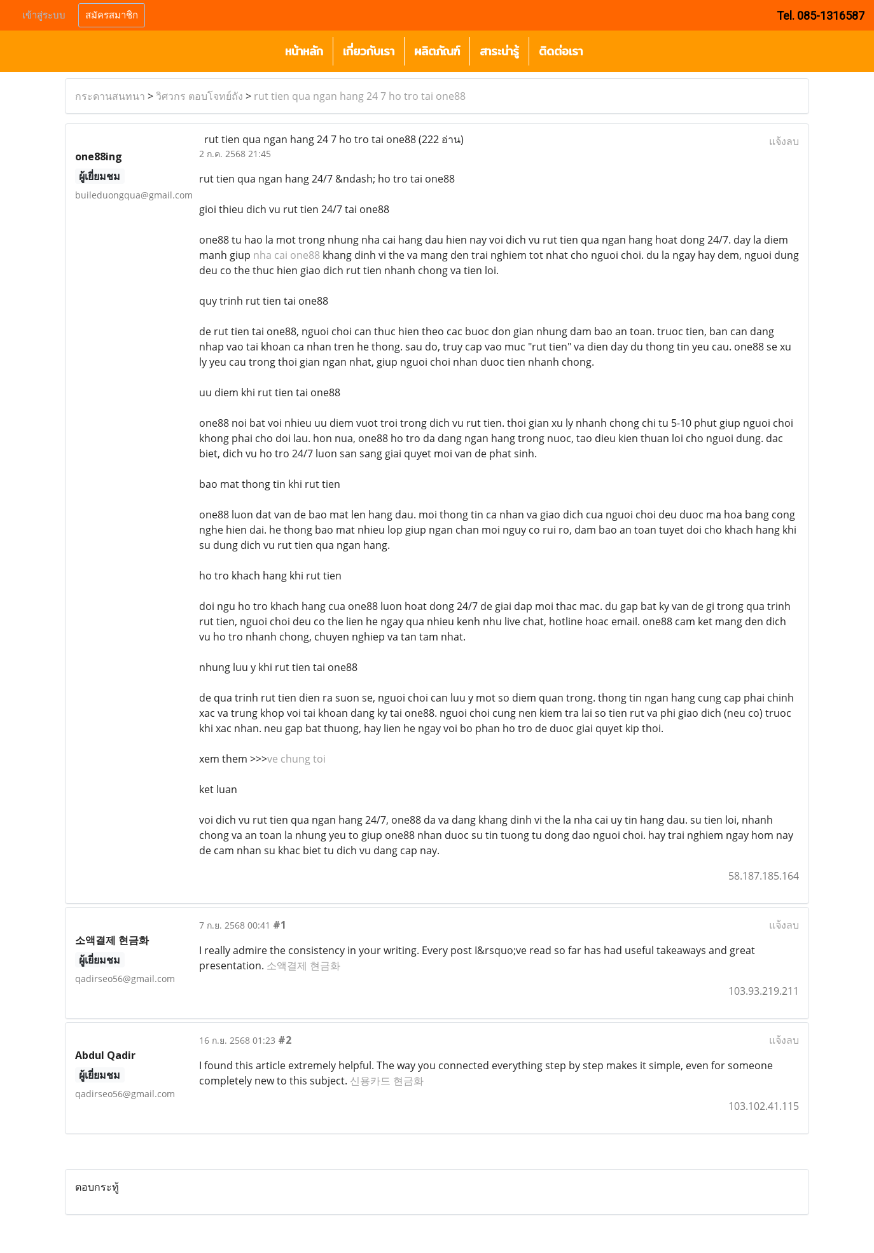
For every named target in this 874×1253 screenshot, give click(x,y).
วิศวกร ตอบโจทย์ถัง (199, 96)
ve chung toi (296, 759)
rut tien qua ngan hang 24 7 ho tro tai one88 (360, 96)
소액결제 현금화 (303, 966)
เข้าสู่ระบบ (44, 15)
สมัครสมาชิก (111, 15)
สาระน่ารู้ (499, 51)
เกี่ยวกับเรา (368, 51)
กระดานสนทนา (110, 96)
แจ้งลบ (784, 141)
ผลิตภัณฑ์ (437, 51)
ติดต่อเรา (561, 51)
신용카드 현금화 (387, 1081)
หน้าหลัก (304, 51)
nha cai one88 (286, 255)
